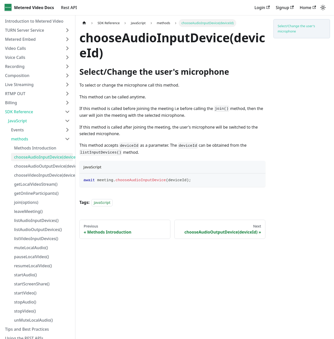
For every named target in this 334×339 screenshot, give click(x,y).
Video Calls (15, 48)
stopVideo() (25, 311)
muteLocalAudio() (31, 247)
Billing (11, 102)
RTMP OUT (15, 93)
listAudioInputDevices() (36, 220)
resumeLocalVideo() (33, 266)
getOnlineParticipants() (36, 193)
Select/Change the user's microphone (296, 28)
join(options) (26, 202)
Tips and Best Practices (27, 329)
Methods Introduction (35, 148)
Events (17, 130)
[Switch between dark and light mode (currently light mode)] (323, 8)
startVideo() (25, 293)
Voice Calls (15, 57)
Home (308, 7)
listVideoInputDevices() (36, 238)
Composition (17, 75)
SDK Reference (19, 112)
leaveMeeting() (28, 211)
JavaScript (17, 121)
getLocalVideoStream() (36, 184)
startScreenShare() (32, 284)
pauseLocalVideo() (31, 256)
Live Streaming (19, 84)
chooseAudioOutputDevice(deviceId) (43, 166)
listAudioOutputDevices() (38, 229)
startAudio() (25, 275)
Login (262, 7)
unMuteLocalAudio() (33, 320)
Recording (15, 66)
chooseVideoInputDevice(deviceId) (43, 175)
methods (19, 139)
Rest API (69, 7)
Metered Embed (20, 39)
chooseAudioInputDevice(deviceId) (43, 157)
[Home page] (84, 23)
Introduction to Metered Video (34, 21)
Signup (285, 7)
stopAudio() (25, 302)
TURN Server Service (24, 30)
